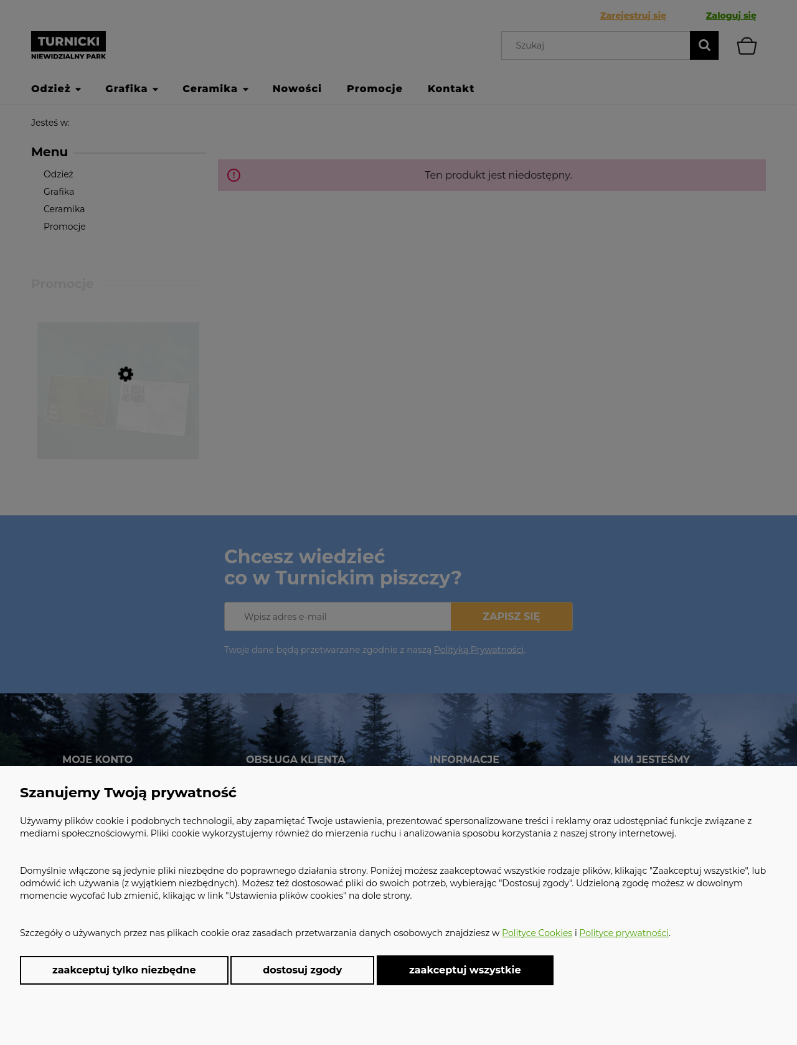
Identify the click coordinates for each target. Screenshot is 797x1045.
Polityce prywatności (624, 933)
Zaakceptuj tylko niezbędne (124, 970)
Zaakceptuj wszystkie (465, 969)
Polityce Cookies (537, 933)
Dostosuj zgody (302, 970)
